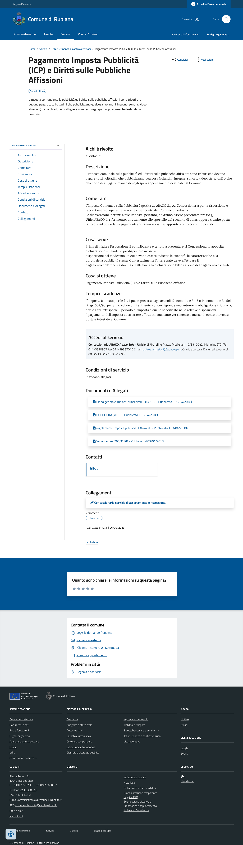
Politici (13, 747)
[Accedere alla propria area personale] (209, 4)
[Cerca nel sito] (224, 19)
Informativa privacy (135, 777)
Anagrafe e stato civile (79, 725)
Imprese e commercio (136, 719)
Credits (74, 831)
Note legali (130, 782)
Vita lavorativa (132, 741)
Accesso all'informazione (185, 34)
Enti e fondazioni (19, 730)
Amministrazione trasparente (140, 793)
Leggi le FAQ (131, 797)
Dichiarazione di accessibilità (140, 788)
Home (32, 49)
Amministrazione (24, 34)
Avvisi (184, 725)
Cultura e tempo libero (79, 741)
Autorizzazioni (74, 730)
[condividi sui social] (180, 59)
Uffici (12, 752)
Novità (48, 34)
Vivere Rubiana (88, 34)
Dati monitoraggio (20, 831)
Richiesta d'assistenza (136, 810)
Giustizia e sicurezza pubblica (83, 752)
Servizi (65, 34)
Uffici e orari (16, 811)
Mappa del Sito (102, 831)
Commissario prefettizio (23, 758)
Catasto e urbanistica (79, 736)
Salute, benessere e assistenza (141, 730)
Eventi (184, 753)
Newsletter (187, 781)
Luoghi (184, 748)
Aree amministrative (21, 719)
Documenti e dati (19, 725)
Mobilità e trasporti (134, 725)
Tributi (94, 468)
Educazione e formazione (81, 747)
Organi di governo (20, 736)
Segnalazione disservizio (137, 801)
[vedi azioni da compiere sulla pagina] (204, 59)
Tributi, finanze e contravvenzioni (71, 49)
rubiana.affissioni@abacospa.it (162, 349)
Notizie (185, 719)
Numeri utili (16, 816)
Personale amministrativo (24, 741)
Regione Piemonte (22, 4)
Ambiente (72, 719)
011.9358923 (28, 790)
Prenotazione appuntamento (140, 806)
